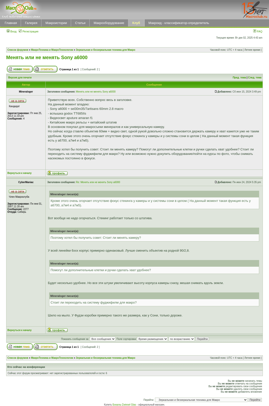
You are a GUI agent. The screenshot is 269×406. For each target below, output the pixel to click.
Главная (11, 23)
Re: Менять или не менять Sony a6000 (98, 182)
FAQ (257, 31)
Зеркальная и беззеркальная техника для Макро (105, 49)
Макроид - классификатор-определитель (179, 23)
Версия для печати (20, 77)
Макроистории (56, 23)
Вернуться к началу (19, 173)
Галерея (31, 23)
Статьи (80, 23)
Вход (12, 31)
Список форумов (17, 49)
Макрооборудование (109, 23)
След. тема (254, 77)
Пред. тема (239, 77)
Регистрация (28, 31)
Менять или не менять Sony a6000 (47, 57)
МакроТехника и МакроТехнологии (52, 49)
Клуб (136, 23)
